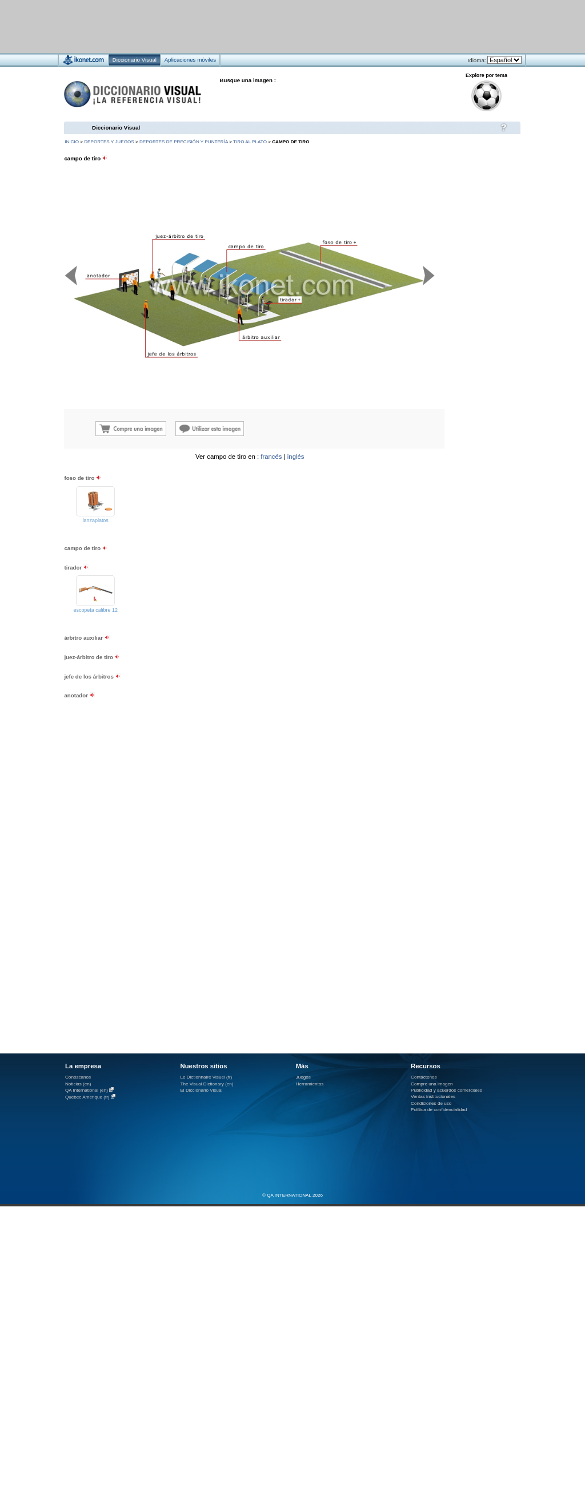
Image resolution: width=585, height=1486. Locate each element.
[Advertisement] (258, 26)
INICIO (72, 141)
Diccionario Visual (116, 127)
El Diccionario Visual (201, 1090)
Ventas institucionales (433, 1096)
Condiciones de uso (431, 1103)
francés (271, 456)
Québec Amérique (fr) (87, 1097)
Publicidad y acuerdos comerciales (446, 1090)
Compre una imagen (431, 1084)
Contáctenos (424, 1077)
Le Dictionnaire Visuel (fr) (206, 1077)
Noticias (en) (78, 1084)
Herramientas (310, 1084)
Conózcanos (78, 1077)
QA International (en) (86, 1090)
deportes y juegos (109, 141)
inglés (295, 456)
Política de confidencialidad (439, 1109)
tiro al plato (250, 141)
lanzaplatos (96, 520)
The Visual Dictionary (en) (206, 1084)
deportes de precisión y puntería (183, 141)
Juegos (303, 1077)
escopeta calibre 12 (96, 610)
